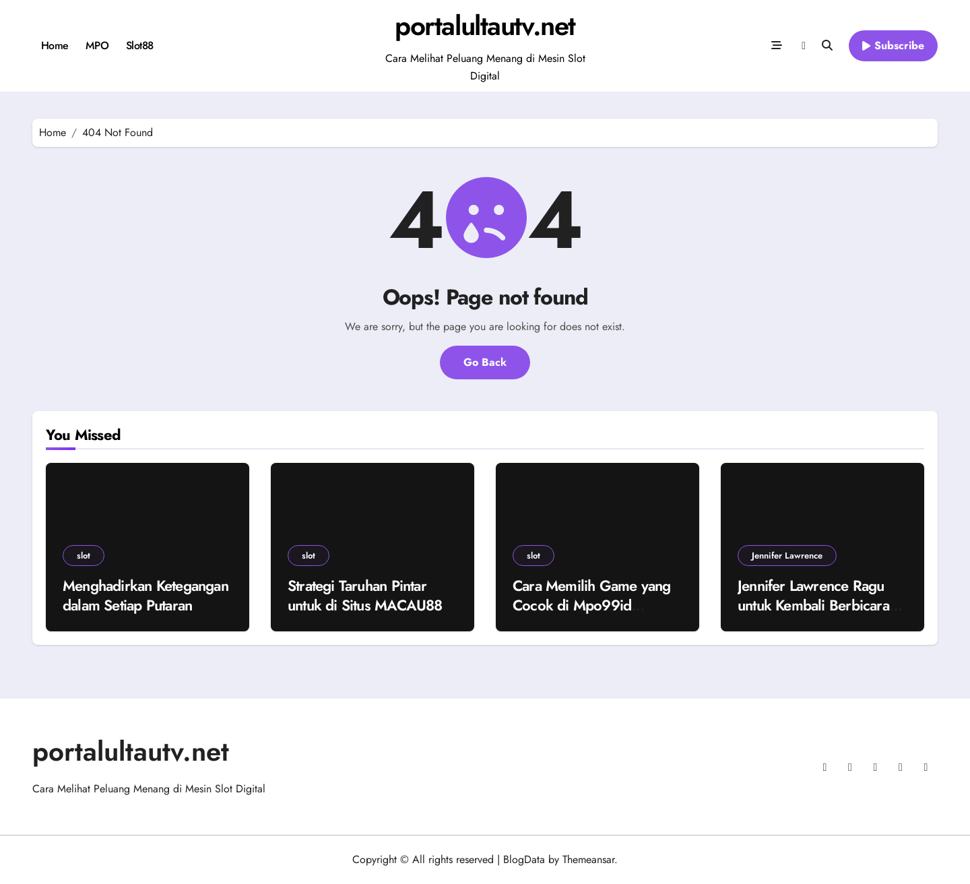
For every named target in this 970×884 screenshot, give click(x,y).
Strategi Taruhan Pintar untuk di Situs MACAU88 (365, 595)
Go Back (485, 362)
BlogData (524, 859)
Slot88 (140, 45)
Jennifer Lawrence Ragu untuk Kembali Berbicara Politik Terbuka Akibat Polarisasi (813, 614)
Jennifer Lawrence (787, 555)
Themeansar (588, 859)
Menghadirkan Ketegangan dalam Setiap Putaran (145, 595)
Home (55, 45)
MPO (97, 45)
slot (83, 555)
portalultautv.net (485, 25)
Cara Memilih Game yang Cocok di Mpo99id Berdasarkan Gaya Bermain (597, 605)
